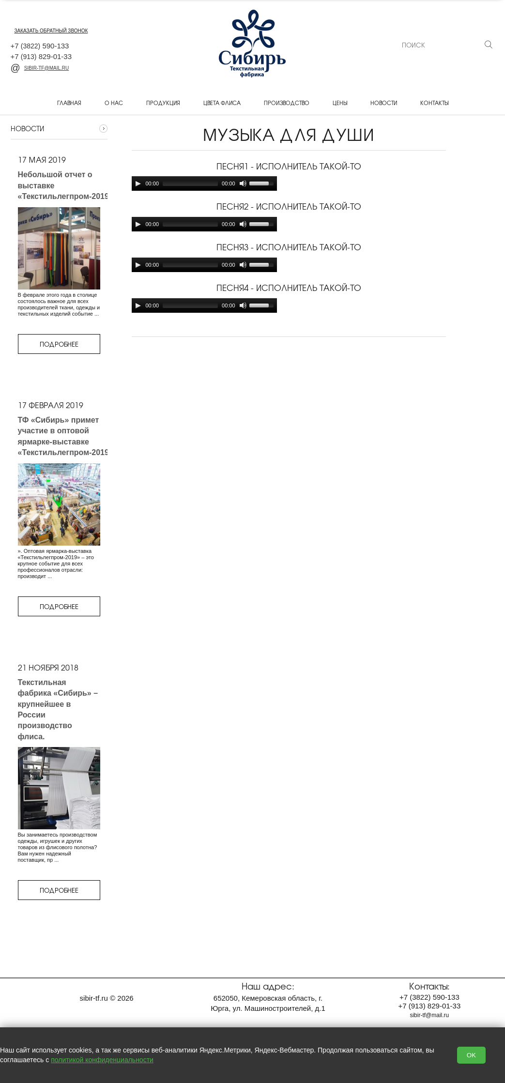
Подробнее (59, 344)
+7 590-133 (40, 46)
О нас (114, 103)
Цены (340, 103)
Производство (286, 103)
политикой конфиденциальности (102, 1060)
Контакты (434, 103)
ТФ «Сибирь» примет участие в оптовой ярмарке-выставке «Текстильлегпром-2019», (67, 436)
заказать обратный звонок (51, 30)
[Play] (138, 183)
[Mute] (243, 183)
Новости (383, 103)
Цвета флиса (222, 103)
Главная (69, 103)
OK (471, 1055)
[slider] (190, 183)
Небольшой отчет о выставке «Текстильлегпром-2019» (65, 185)
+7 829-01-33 (41, 56)
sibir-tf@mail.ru (40, 68)
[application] (204, 183)
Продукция (163, 103)
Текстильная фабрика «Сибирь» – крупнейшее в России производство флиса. (58, 709)
